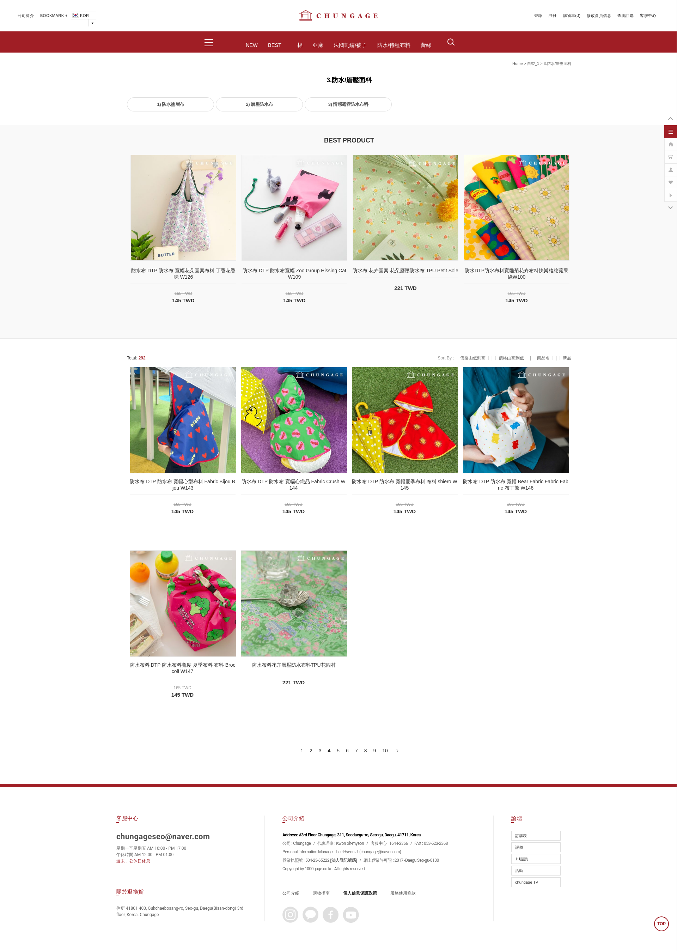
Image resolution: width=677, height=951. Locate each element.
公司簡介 (26, 15)
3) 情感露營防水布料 (348, 104)
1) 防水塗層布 (170, 104)
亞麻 (318, 45)
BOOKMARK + (54, 15)
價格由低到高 (473, 358)
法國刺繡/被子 (350, 45)
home (517, 63)
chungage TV (526, 882)
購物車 (569, 15)
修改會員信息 (599, 15)
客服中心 (648, 15)
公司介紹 (290, 893)
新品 (567, 358)
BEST (274, 45)
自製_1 (533, 63)
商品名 (543, 358)
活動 (519, 870)
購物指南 (321, 893)
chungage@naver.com (380, 851)
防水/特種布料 (393, 45)
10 (385, 750)
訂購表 (521, 836)
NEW (252, 45)
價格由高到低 (511, 358)
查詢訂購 (625, 15)
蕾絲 (426, 45)
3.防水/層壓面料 (557, 63)
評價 (519, 847)
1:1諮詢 (521, 859)
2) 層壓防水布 (259, 104)
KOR (80, 15)
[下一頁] (397, 750)
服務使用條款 (403, 893)
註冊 (553, 15)
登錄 (538, 15)
